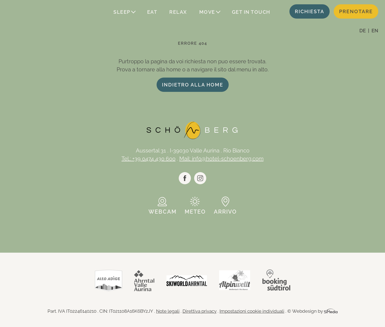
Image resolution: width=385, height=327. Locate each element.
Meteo (195, 211)
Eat (152, 12)
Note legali (168, 311)
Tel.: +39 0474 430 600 (148, 158)
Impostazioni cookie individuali (251, 311)
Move (207, 12)
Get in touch (251, 12)
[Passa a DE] (364, 30)
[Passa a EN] (375, 30)
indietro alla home (192, 85)
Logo (35, 12)
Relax (178, 12)
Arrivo (225, 211)
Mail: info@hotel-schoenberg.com (221, 158)
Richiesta (309, 11)
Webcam (162, 211)
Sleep (121, 12)
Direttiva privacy (200, 311)
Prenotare (356, 11)
